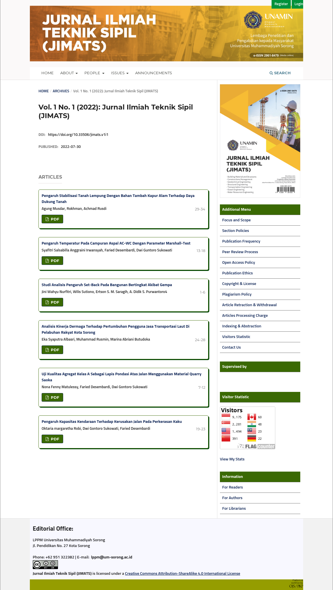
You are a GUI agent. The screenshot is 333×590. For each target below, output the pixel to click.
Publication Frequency (241, 241)
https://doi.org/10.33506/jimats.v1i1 (78, 135)
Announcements (153, 73)
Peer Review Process (240, 252)
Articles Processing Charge (245, 316)
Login (299, 4)
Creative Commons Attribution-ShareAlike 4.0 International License (182, 574)
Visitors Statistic (236, 337)
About (67, 73)
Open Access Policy (238, 263)
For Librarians (234, 509)
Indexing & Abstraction (241, 326)
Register (281, 4)
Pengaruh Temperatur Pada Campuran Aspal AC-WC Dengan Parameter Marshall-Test (116, 243)
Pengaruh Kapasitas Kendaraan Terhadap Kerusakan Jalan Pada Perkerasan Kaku (112, 422)
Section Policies (235, 231)
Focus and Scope (236, 220)
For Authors (232, 498)
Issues (118, 73)
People (92, 73)
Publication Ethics (237, 273)
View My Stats (232, 459)
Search (280, 73)
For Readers (232, 487)
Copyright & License (239, 284)
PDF (54, 219)
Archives (61, 91)
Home (47, 73)
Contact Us (231, 347)
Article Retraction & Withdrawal (249, 305)
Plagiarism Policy (236, 294)
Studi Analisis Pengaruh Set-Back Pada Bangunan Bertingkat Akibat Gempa (107, 285)
